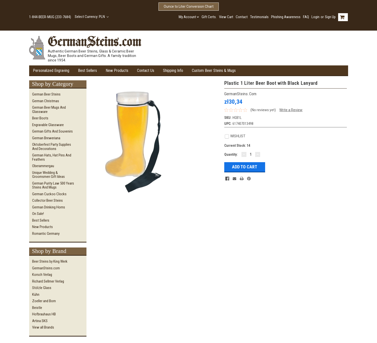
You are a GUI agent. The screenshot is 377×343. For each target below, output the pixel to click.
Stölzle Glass (41, 288)
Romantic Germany (46, 233)
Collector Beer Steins (47, 200)
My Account (189, 17)
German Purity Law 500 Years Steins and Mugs (53, 185)
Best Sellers (87, 70)
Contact (242, 17)
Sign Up (330, 17)
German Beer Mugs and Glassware (49, 109)
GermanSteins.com (46, 268)
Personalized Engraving (51, 70)
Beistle (37, 307)
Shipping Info (173, 70)
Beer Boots (40, 118)
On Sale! (38, 213)
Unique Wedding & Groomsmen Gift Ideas (48, 174)
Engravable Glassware (48, 125)
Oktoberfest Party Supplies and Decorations (51, 146)
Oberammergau (43, 166)
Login (315, 17)
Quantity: (231, 154)
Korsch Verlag (42, 274)
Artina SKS (40, 321)
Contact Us (145, 70)
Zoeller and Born (44, 301)
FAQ (306, 17)
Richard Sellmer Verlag (48, 281)
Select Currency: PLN (92, 16)
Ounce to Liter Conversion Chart (189, 6)
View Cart (226, 17)
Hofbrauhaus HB (44, 314)
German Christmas (45, 101)
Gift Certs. (209, 17)
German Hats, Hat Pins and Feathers (51, 157)
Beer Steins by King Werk (50, 261)
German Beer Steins (46, 94)
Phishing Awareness (286, 17)
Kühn (35, 294)
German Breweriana (46, 138)
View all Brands (43, 327)
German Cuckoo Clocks (49, 194)
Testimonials (259, 17)
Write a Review (290, 110)
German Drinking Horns (48, 207)
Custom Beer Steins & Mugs (214, 70)
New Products (117, 70)
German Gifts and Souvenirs (52, 131)
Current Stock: (237, 145)
